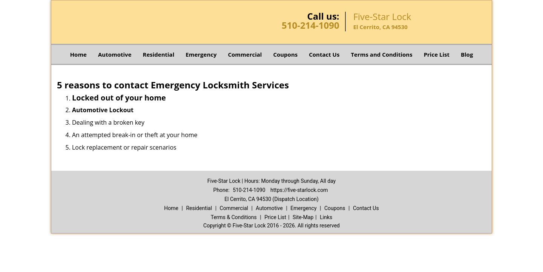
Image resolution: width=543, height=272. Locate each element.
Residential (159, 54)
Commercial (245, 54)
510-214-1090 (310, 25)
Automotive (115, 54)
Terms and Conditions (381, 54)
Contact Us (324, 54)
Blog (467, 54)
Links (326, 217)
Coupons (285, 54)
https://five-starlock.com (299, 190)
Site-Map (303, 217)
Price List (436, 54)
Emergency (201, 54)
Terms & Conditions (234, 217)
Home (78, 54)
